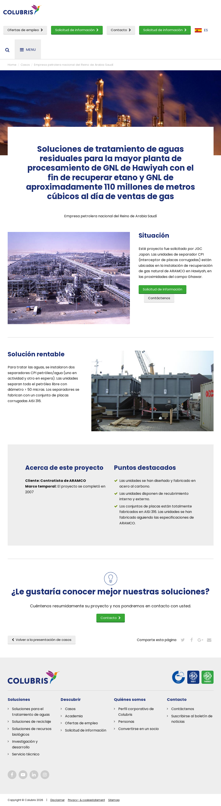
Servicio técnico (25, 754)
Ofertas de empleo (25, 30)
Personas (126, 721)
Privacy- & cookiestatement (86, 800)
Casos (70, 708)
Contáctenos (182, 708)
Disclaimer (57, 800)
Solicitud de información (77, 30)
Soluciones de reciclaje (31, 721)
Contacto (121, 30)
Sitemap (114, 800)
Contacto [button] (111, 617)
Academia (74, 716)
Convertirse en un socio (138, 728)
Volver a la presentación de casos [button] (41, 639)
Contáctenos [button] (159, 298)
